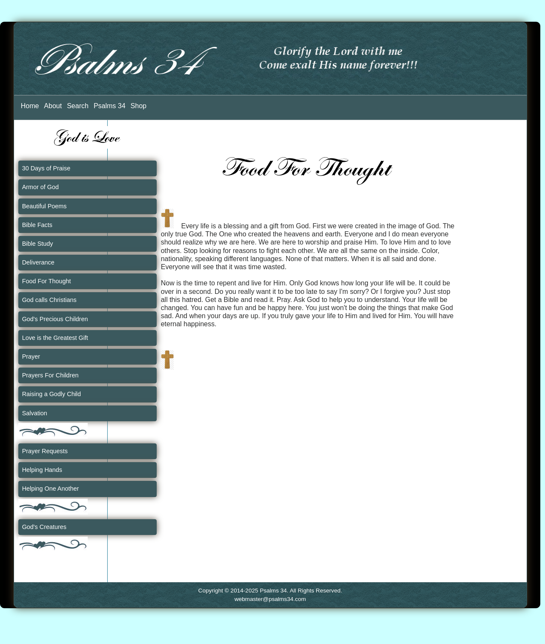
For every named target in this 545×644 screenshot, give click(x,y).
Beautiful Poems (44, 206)
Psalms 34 (110, 105)
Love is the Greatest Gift (55, 337)
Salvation (34, 413)
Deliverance (38, 262)
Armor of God (40, 187)
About (53, 105)
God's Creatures (44, 526)
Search (78, 105)
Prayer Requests (45, 451)
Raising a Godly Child (51, 394)
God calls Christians (49, 299)
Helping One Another (50, 488)
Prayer (31, 356)
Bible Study (37, 243)
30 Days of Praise (46, 168)
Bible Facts (37, 224)
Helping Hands (42, 469)
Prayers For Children (50, 375)
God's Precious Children (55, 319)
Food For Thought (46, 281)
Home (30, 105)
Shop (138, 105)
